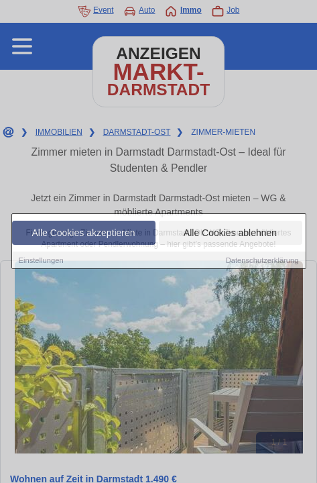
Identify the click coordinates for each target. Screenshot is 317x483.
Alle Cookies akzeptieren (83, 232)
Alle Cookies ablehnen (230, 232)
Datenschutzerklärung (262, 260)
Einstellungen (41, 260)
